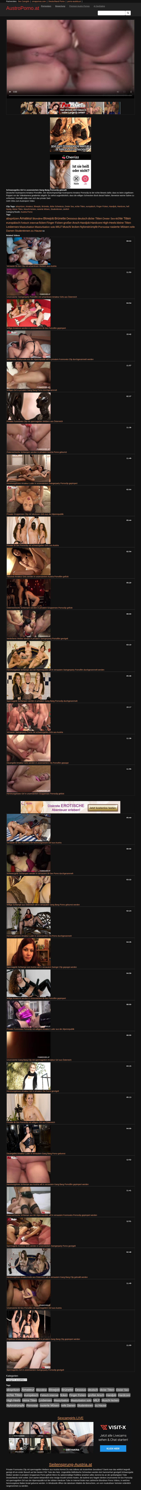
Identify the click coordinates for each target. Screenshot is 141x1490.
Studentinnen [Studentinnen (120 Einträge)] (22, 230)
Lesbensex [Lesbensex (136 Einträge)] (12, 226)
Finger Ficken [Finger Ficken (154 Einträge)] (55, 222)
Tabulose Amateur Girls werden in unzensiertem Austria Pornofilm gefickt (37, 576)
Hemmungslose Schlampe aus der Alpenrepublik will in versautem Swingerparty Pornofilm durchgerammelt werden (55, 670)
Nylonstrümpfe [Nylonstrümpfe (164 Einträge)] (89, 226)
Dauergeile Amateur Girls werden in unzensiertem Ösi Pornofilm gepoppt (37, 763)
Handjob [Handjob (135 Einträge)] (85, 222)
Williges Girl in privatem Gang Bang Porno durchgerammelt (32, 390)
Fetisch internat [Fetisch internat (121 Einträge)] (29, 222)
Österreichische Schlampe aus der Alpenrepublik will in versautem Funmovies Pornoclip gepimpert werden (52, 1215)
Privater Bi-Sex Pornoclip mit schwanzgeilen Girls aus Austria (33, 545)
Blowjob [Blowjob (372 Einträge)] (48, 218)
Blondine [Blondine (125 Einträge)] (38, 218)
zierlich (66, 209)
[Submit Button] (128, 13)
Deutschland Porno (56, 1)
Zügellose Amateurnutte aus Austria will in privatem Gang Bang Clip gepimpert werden (43, 1339)
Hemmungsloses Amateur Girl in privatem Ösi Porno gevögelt (33, 1091)
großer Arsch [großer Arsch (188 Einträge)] (72, 222)
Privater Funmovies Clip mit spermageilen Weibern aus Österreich (35, 421)
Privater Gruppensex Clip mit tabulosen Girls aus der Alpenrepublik (35, 514)
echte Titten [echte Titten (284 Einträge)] (123, 218)
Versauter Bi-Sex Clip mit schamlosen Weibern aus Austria (31, 266)
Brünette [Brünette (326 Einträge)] (60, 218)
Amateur (29, 206)
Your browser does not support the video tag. (70, 59)
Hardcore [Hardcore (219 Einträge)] (96, 222)
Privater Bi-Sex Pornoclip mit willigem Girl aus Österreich (31, 1122)
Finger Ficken (102, 206)
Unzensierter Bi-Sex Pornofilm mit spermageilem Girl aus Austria (34, 1308)
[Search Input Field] (111, 13)
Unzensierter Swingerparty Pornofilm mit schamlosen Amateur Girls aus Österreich (42, 297)
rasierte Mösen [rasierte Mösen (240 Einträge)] (119, 226)
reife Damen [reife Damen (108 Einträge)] (68, 1405)
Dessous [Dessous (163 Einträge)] (72, 218)
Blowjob (37, 206)
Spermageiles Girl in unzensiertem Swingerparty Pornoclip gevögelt (35, 1370)
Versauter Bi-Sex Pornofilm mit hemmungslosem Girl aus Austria (34, 843)
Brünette (45, 206)
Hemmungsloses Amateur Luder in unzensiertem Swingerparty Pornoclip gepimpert (42, 483)
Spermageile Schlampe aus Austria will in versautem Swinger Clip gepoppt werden (42, 967)
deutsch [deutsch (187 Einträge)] (82, 218)
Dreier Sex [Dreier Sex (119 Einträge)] (109, 218)
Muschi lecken (30, 209)
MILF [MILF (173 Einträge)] (59, 226)
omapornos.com (39, 1)
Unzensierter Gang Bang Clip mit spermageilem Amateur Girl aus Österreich (39, 1060)
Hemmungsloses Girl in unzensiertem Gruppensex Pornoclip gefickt (35, 794)
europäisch (90, 206)
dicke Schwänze (57, 206)
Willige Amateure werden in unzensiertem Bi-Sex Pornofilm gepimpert (36, 328)
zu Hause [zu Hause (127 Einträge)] (36, 230)
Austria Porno (26, 212)
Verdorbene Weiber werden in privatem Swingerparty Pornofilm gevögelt (37, 638)
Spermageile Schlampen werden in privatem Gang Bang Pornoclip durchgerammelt (42, 701)
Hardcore (121, 206)
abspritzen (20, 206)
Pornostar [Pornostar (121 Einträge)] (104, 226)
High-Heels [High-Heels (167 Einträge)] (109, 222)
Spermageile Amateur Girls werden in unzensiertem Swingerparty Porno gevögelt (41, 1246)
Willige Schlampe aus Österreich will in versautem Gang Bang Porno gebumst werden (43, 905)
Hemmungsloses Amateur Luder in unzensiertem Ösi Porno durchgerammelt (39, 936)
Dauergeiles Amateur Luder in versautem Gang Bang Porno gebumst (36, 1153)
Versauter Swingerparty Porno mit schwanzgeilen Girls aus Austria (35, 732)
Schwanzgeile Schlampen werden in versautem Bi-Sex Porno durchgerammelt (40, 873)
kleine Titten (17, 209)
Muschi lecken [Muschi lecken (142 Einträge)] (71, 226)
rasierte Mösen (43, 209)
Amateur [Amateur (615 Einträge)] (26, 218)
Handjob (112, 206)
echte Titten (80, 206)
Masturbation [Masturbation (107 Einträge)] (27, 226)
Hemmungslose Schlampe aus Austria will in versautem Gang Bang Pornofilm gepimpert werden (48, 1184)
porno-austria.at (74, 1)
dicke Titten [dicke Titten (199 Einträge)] (95, 218)
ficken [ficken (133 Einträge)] (42, 222)
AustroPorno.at (22, 8)
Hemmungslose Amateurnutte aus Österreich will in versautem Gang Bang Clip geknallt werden (47, 1277)
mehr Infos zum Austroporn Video (20, 201)
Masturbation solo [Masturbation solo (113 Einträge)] (45, 226)
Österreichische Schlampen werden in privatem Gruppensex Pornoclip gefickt (39, 608)
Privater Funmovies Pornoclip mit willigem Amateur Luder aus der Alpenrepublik (40, 1029)
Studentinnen (56, 209)
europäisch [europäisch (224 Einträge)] (13, 222)
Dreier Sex (69, 206)
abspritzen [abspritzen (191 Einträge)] (12, 218)
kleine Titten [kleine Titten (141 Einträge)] (124, 222)
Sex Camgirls (23, 1)
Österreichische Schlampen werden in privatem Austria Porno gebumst (37, 452)
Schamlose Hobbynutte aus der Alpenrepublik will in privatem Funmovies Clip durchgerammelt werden (50, 359)
